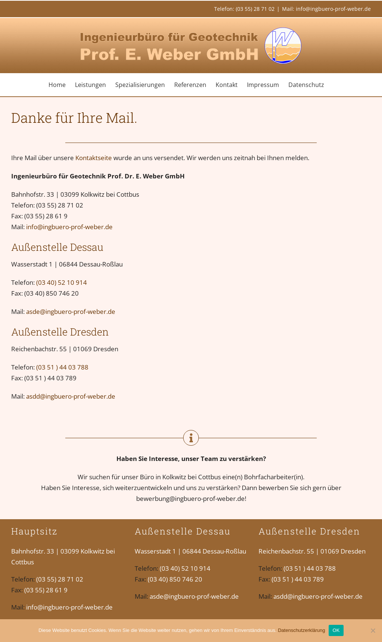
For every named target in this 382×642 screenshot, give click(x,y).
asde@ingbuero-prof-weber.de (70, 311)
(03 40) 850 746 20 (175, 579)
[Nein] (372, 630)
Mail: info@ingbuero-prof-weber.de (326, 8)
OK (335, 630)
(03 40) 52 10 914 (61, 282)
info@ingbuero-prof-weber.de (69, 226)
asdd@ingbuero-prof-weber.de (70, 396)
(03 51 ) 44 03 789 (298, 579)
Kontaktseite (93, 157)
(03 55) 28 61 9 (46, 590)
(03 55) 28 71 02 (59, 579)
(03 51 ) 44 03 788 (62, 367)
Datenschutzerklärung (301, 630)
